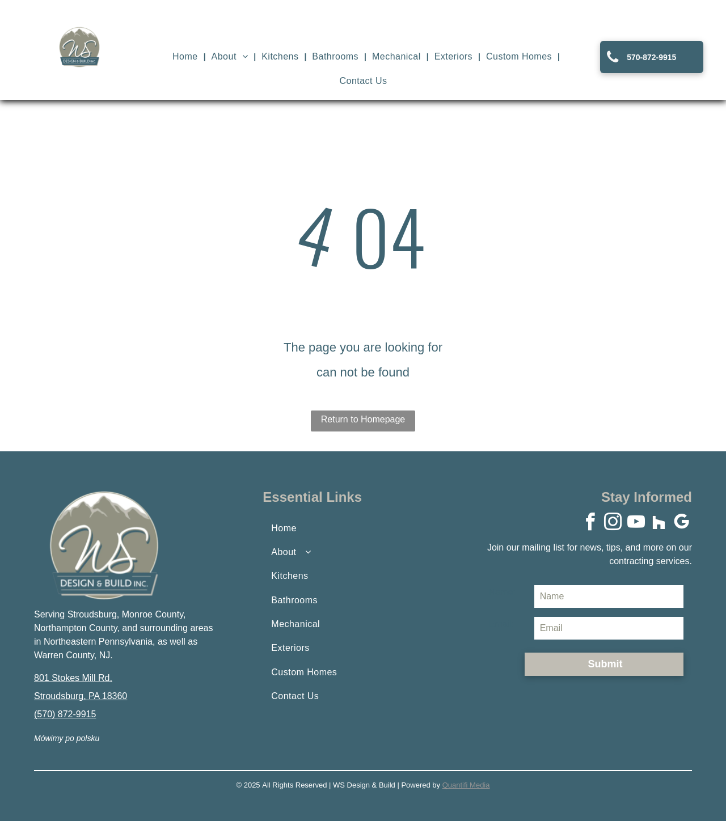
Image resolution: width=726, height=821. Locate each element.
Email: (501, 624)
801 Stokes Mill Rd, (73, 678)
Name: (502, 592)
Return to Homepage (363, 419)
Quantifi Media (466, 785)
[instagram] (613, 523)
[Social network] (659, 523)
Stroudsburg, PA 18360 (80, 696)
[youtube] (636, 523)
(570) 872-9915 (65, 714)
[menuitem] (186, 57)
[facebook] (590, 523)
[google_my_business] (682, 523)
